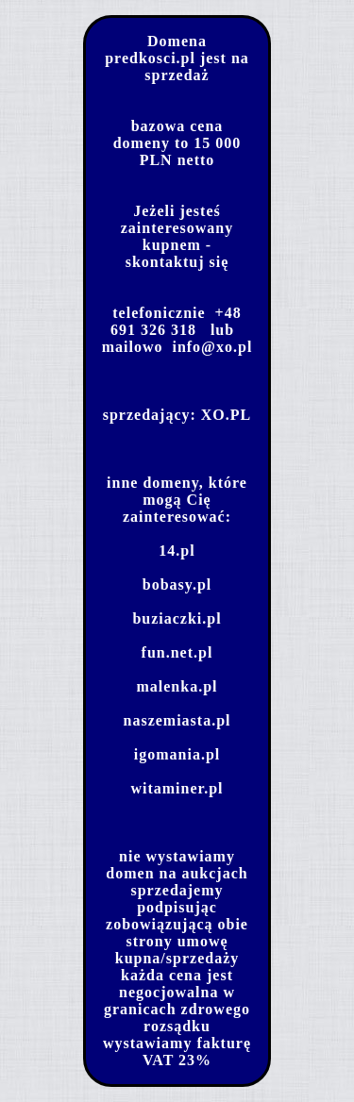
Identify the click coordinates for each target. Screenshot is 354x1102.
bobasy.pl (177, 584)
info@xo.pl (212, 347)
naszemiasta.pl (177, 720)
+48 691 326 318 (176, 321)
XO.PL (226, 415)
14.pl (176, 551)
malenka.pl (176, 686)
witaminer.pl (176, 788)
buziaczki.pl (176, 618)
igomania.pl (177, 754)
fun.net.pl (177, 652)
